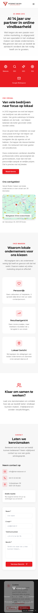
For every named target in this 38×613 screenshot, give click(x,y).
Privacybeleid (9, 602)
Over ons (16, 596)
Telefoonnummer (12, 532)
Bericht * (9, 542)
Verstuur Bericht (19, 564)
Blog (24, 596)
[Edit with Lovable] (28, 610)
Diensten (7, 596)
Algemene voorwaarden (25, 602)
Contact (31, 596)
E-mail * (8, 521)
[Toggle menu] (34, 4)
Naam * (8, 511)
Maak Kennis (11, 172)
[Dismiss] (35, 610)
